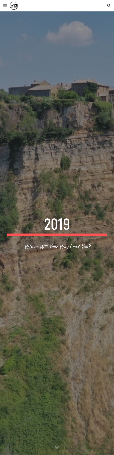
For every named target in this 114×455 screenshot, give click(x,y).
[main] (57, 225)
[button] (5, 5)
